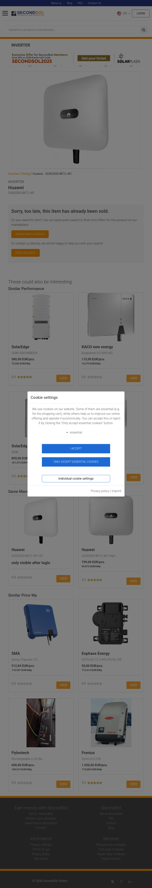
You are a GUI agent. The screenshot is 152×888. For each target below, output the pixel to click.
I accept (76, 448)
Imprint (116, 491)
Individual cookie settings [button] (76, 478)
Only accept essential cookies (76, 461)
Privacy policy (100, 491)
